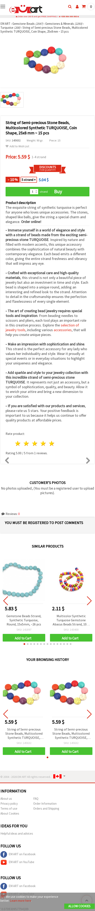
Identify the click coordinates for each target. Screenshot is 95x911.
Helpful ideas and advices (16, 833)
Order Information (45, 803)
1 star (18, 443)
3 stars (35, 443)
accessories (63, 329)
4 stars (43, 443)
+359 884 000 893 (69, 16)
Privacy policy (9, 803)
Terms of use (8, 808)
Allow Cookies (79, 906)
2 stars (26, 443)
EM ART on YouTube (17, 862)
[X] (2, 897)
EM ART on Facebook (18, 854)
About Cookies (9, 813)
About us (6, 799)
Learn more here (20, 901)
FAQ (35, 799)
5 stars (52, 443)
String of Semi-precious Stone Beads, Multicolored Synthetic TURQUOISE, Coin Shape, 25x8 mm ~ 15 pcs (24, 733)
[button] (24, 644)
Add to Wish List (17, 146)
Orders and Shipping (46, 808)
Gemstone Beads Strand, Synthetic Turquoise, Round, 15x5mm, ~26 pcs (23, 620)
